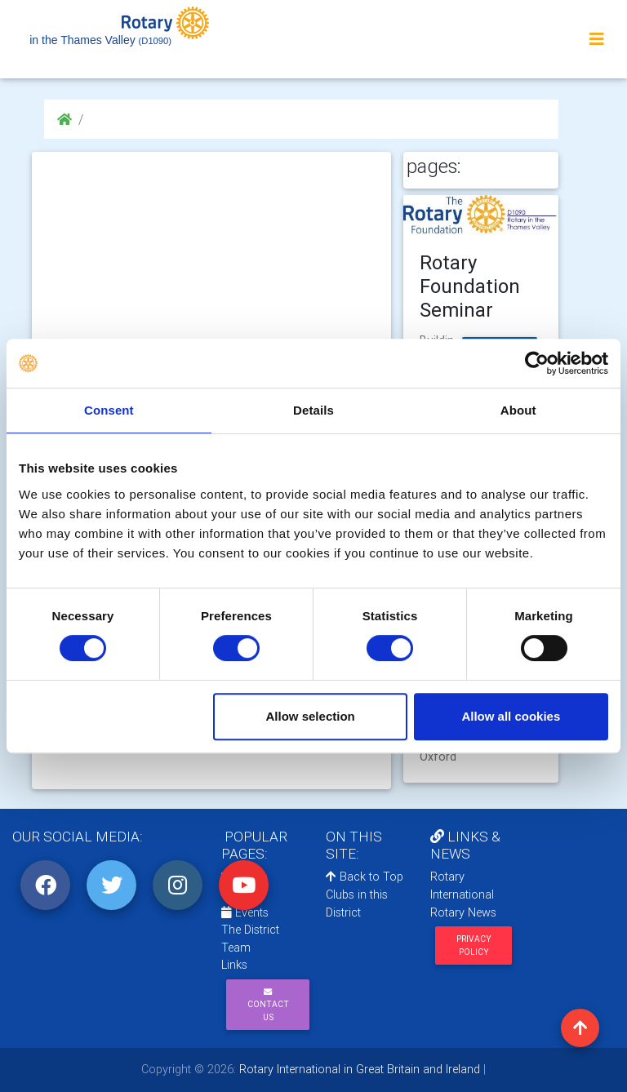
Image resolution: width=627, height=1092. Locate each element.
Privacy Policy (473, 945)
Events (245, 912)
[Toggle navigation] (597, 39)
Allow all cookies (510, 716)
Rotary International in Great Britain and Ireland (358, 1069)
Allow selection (310, 716)
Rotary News (463, 912)
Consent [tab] (109, 410)
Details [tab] (313, 410)
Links (234, 964)
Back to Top (364, 876)
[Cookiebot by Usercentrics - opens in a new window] (536, 363)
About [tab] (518, 410)
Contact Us (268, 1005)
